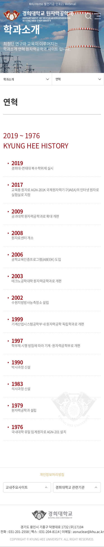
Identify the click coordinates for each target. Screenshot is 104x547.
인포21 (59, 4)
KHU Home (36, 4)
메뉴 (98, 16)
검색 (88, 16)
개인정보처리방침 (52, 474)
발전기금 (49, 4)
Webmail (70, 4)
